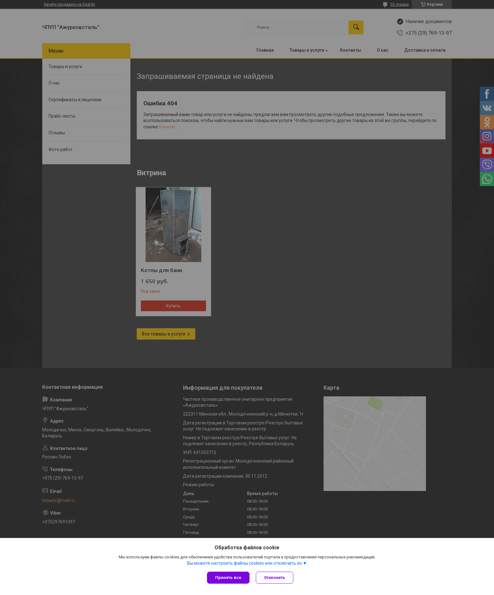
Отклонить (274, 577)
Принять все (228, 577)
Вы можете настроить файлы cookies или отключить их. (245, 563)
